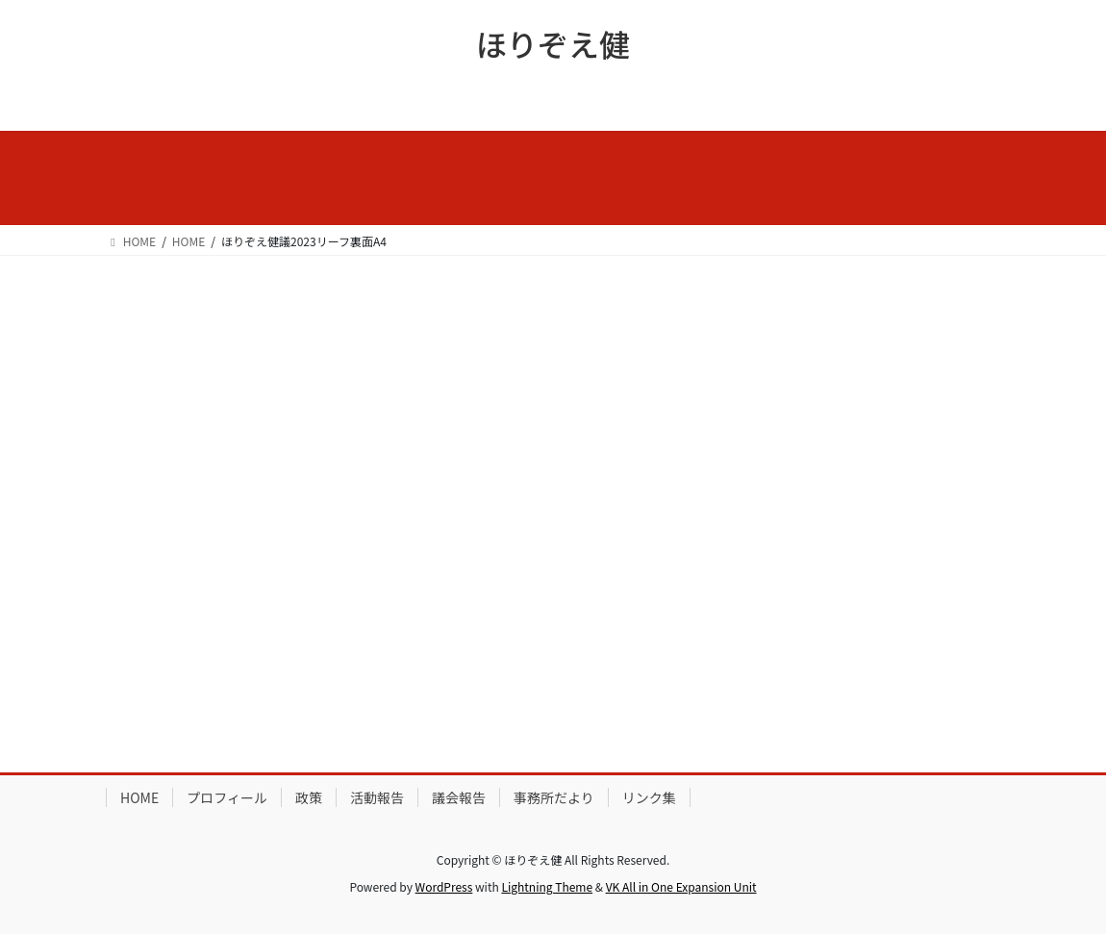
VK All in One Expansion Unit (681, 886)
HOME (139, 797)
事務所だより (554, 797)
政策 (308, 797)
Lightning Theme (546, 886)
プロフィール (227, 797)
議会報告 (459, 797)
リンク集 (649, 797)
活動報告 (377, 797)
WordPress (444, 886)
